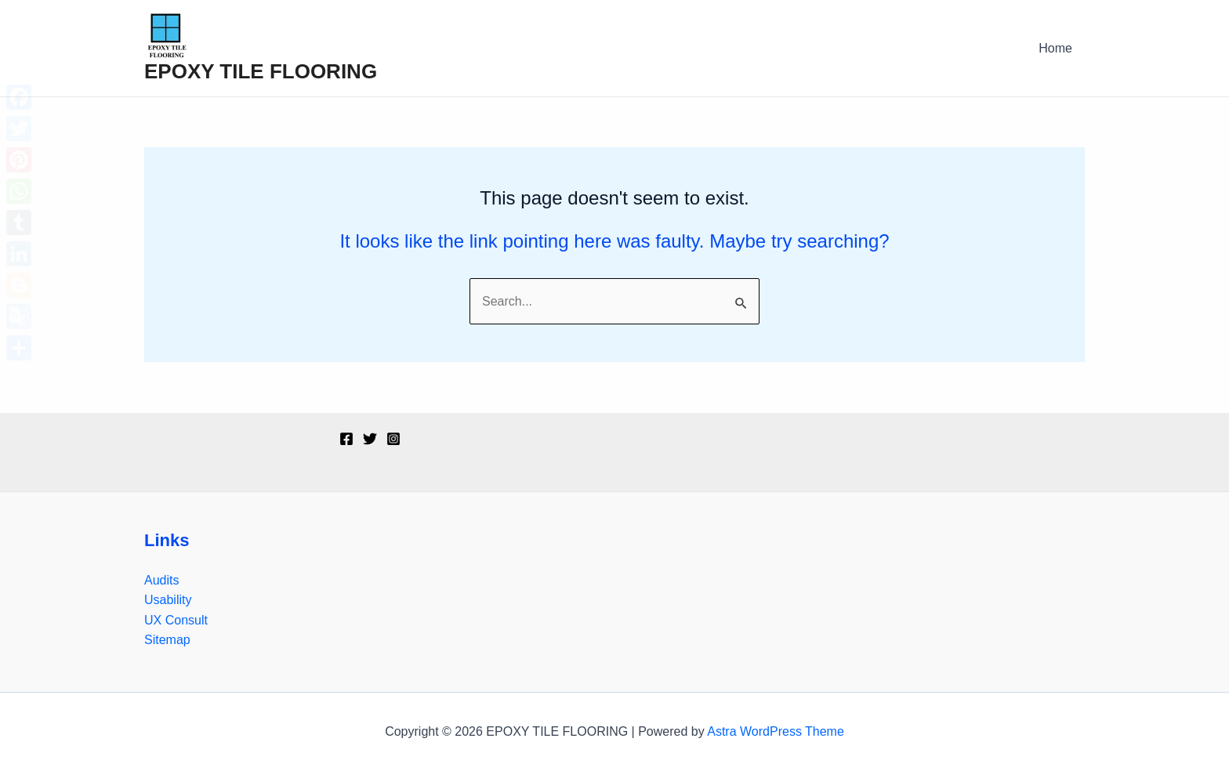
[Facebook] (346, 439)
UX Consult (176, 620)
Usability (167, 599)
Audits (161, 580)
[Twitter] (370, 439)
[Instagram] (393, 439)
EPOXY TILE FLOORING (260, 71)
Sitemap (167, 639)
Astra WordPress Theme (775, 731)
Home (1055, 48)
